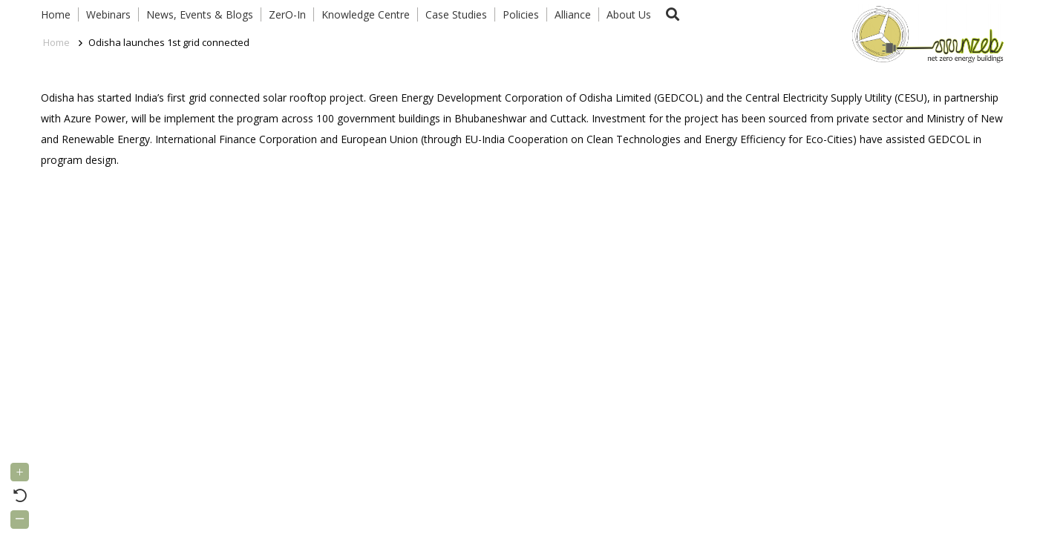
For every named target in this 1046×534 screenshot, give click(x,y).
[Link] (924, 33)
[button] (673, 14)
